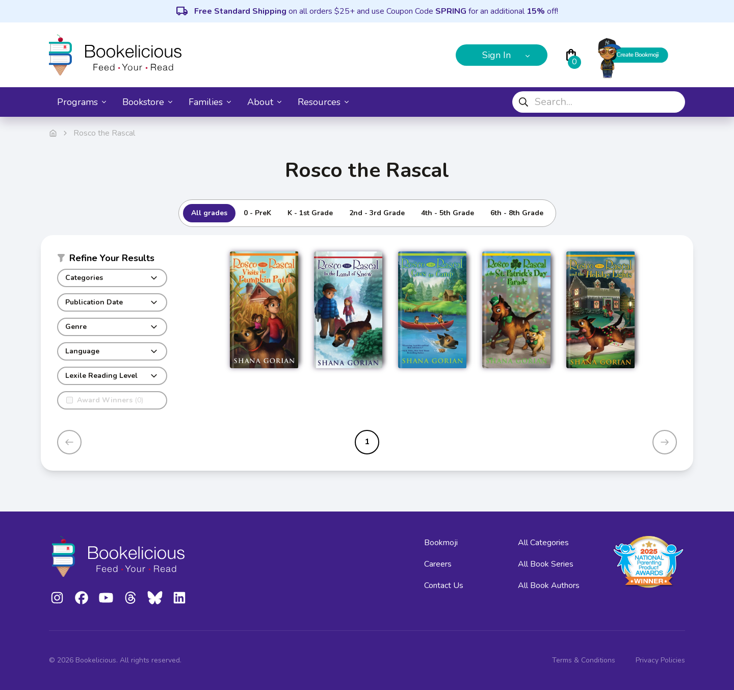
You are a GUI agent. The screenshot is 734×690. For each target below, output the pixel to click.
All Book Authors (549, 585)
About (264, 102)
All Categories (543, 542)
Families (210, 102)
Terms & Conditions (583, 660)
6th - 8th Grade (516, 213)
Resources (323, 102)
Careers (438, 564)
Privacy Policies (660, 660)
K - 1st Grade (310, 213)
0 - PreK (257, 213)
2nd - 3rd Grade (377, 213)
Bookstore (147, 102)
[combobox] (598, 102)
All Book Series (545, 564)
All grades (209, 213)
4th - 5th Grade (447, 213)
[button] (112, 260)
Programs (81, 102)
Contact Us (443, 585)
